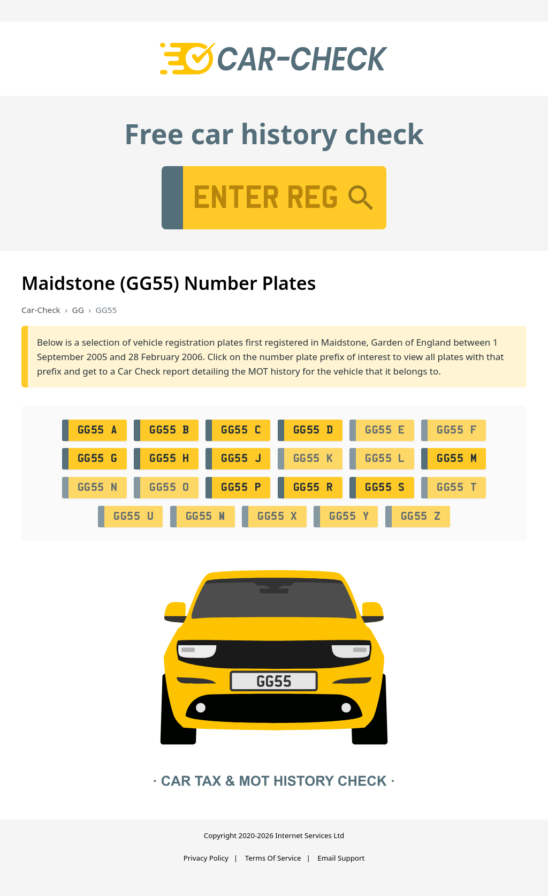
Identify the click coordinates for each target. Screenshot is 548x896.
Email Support (340, 858)
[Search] (360, 197)
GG (78, 309)
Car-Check (40, 309)
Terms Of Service (273, 858)
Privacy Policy (206, 858)
